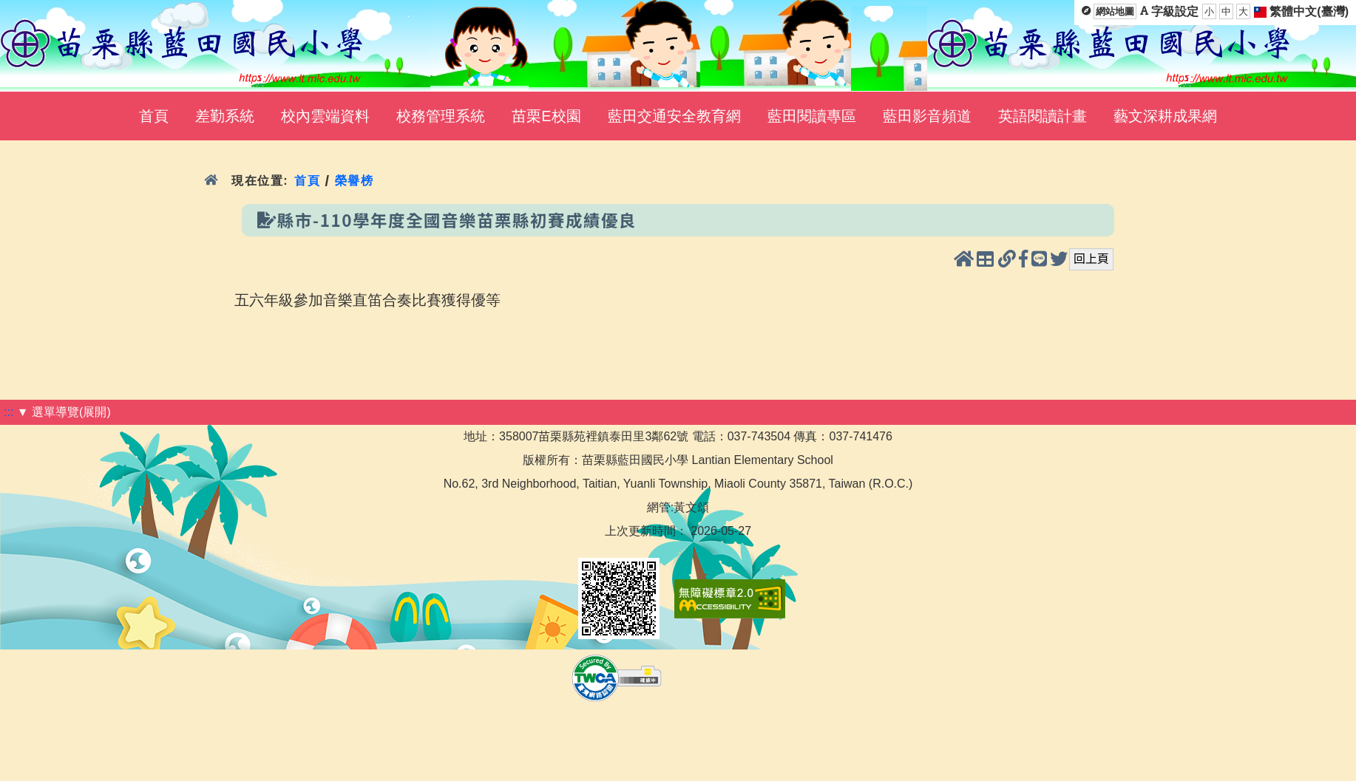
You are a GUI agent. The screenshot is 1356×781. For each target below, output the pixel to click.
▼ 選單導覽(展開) (64, 412)
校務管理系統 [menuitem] (440, 116)
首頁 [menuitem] (154, 116)
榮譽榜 (354, 180)
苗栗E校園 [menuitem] (546, 116)
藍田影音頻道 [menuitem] (927, 116)
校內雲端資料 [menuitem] (325, 116)
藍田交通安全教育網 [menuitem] (674, 116)
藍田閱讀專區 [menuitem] (811, 116)
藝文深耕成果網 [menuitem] (1165, 116)
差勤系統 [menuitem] (224, 116)
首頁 (307, 180)
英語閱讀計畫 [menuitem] (1042, 116)
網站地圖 (1115, 11)
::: (8, 412)
